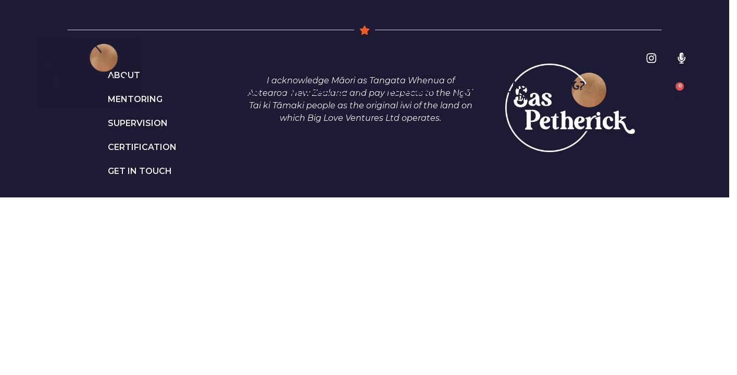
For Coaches (323, 90)
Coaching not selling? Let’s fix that (520, 90)
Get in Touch (140, 171)
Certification (142, 147)
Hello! (241, 90)
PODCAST (411, 90)
